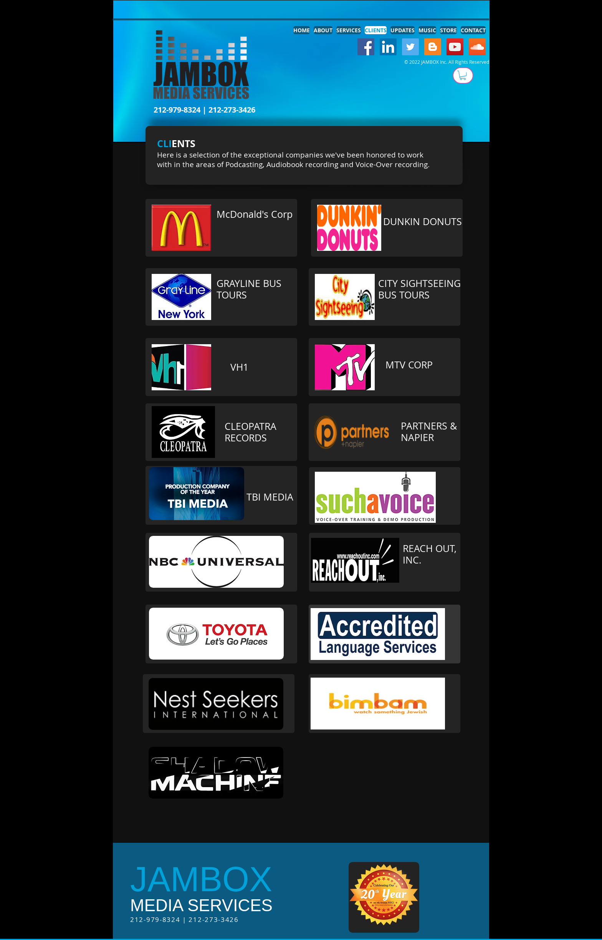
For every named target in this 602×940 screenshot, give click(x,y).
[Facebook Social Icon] (365, 46)
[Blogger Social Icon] (432, 46)
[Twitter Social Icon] (410, 46)
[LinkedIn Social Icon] (388, 46)
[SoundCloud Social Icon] (477, 46)
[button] (462, 75)
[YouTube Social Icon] (455, 46)
